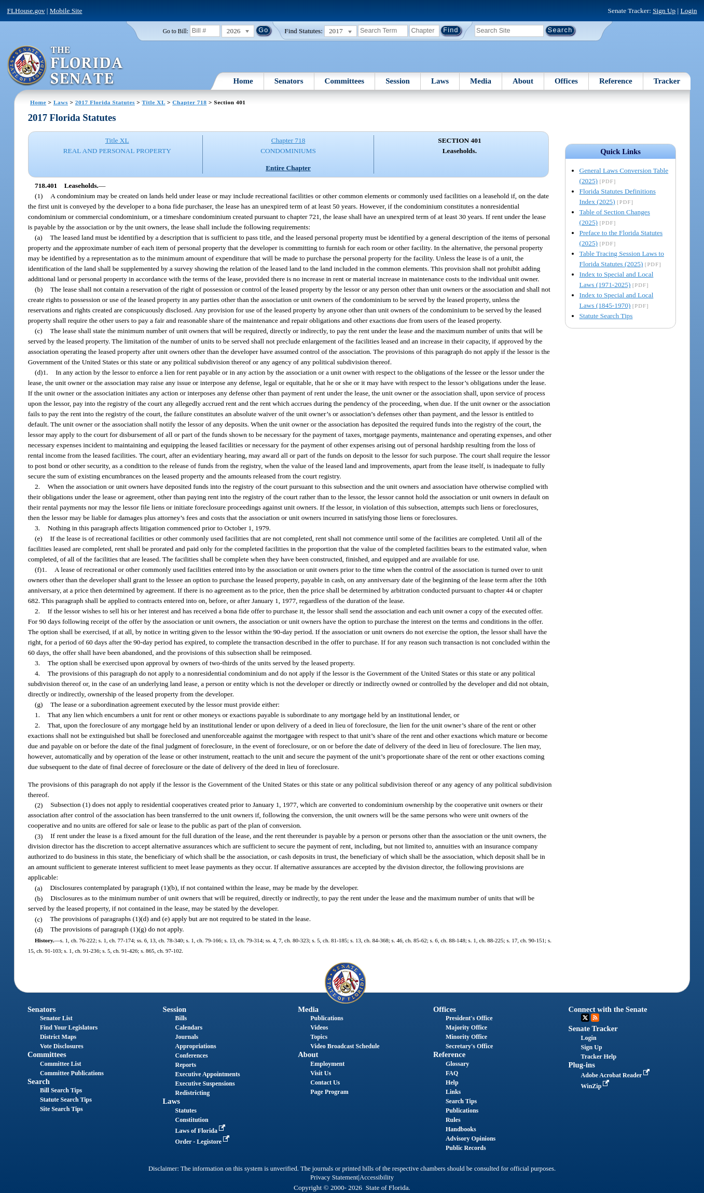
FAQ (452, 1073)
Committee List (60, 1063)
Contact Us (325, 1082)
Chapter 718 (189, 102)
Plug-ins (582, 1065)
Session (397, 81)
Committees (345, 81)
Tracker (667, 81)
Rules (453, 1119)
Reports (186, 1064)
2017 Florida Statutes (105, 102)
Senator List (56, 1018)
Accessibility (377, 1177)
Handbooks (461, 1129)
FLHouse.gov (26, 11)
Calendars (189, 1027)
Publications (326, 1018)
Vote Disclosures (62, 1046)
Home (243, 81)
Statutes (186, 1110)
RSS (595, 1017)
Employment (327, 1063)
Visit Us (320, 1073)
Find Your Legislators (69, 1027)
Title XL (153, 102)
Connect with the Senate (608, 1009)
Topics (318, 1036)
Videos (319, 1027)
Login (689, 11)
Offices (566, 81)
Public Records (466, 1147)
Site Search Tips (61, 1109)
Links (453, 1091)
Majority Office (466, 1027)
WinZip (596, 1086)
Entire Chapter (288, 168)
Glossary (457, 1063)
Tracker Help (599, 1056)
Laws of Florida (201, 1130)
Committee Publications (72, 1073)
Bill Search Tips (61, 1090)
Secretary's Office (469, 1046)
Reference (615, 81)
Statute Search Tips (606, 316)
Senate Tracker (593, 1028)
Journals (187, 1036)
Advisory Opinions (470, 1138)
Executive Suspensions (205, 1083)
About (523, 81)
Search (38, 1081)
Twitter (585, 1017)
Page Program (329, 1091)
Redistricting (192, 1092)
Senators (288, 81)
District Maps (58, 1036)
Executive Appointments (207, 1074)
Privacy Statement (334, 1177)
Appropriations (195, 1046)
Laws (440, 81)
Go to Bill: (175, 31)
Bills (181, 1018)
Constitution (192, 1119)
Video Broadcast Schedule (344, 1046)
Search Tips (461, 1101)
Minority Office (466, 1036)
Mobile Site (66, 11)
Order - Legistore (203, 1141)
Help (452, 1082)
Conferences (191, 1055)
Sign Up (664, 11)
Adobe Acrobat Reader (616, 1075)
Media (480, 81)
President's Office (469, 1018)
